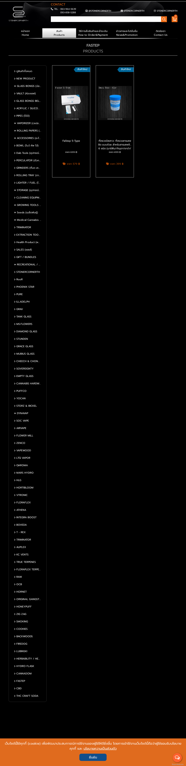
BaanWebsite (177, 764)
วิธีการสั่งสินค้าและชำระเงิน (93, 33)
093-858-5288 (68, 12)
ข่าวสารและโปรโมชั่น (127, 33)
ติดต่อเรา (160, 33)
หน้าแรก (25, 33)
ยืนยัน (93, 757)
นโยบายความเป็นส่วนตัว (100, 748)
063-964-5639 (68, 9)
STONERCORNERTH (134, 11)
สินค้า (59, 33)
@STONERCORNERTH (99, 11)
